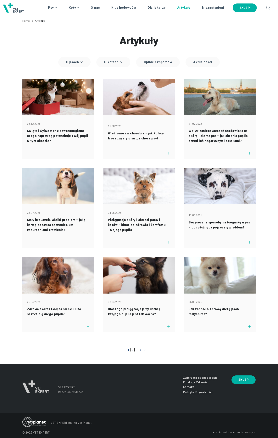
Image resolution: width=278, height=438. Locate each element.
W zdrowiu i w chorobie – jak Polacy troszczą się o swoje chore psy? (136, 136)
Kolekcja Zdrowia (195, 382)
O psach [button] (73, 62)
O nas (95, 7)
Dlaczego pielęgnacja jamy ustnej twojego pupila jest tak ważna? (134, 311)
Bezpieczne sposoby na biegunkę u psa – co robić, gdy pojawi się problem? (219, 225)
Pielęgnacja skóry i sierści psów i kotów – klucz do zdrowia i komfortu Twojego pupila (137, 225)
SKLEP (245, 8)
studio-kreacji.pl (246, 432)
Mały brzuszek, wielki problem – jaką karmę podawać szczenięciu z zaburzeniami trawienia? (56, 225)
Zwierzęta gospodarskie (200, 377)
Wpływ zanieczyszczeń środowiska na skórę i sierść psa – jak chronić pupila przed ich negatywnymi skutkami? (218, 136)
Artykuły (184, 7)
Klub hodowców (123, 7)
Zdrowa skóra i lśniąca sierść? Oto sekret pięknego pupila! (54, 311)
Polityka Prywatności (198, 392)
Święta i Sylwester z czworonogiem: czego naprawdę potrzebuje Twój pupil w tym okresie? (57, 136)
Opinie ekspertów (158, 62)
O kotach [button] (111, 62)
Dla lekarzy (157, 7)
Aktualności (202, 62)
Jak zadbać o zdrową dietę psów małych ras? (214, 311)
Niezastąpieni (213, 7)
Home (26, 20)
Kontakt (188, 387)
